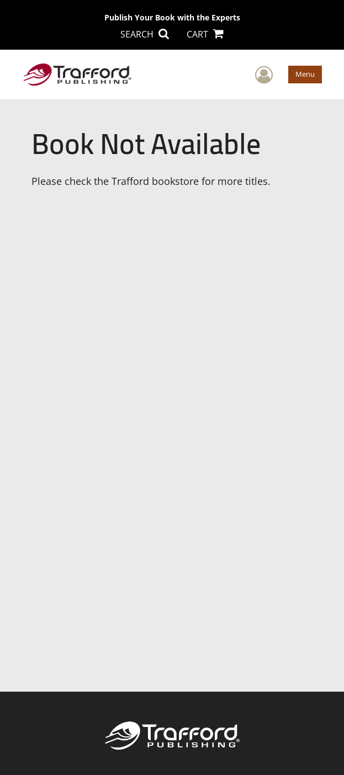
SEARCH (144, 34)
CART (205, 34)
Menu (305, 74)
